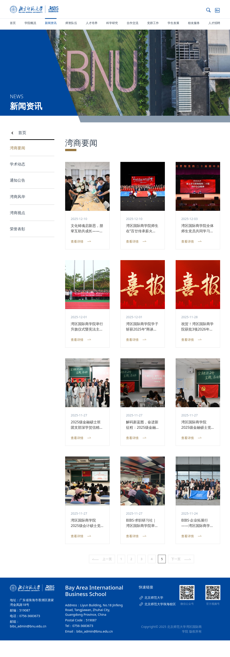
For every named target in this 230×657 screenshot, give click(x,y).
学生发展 (173, 23)
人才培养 (91, 23)
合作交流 (132, 23)
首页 (13, 23)
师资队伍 (71, 23)
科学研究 (112, 23)
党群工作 (153, 23)
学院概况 (30, 23)
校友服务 (194, 23)
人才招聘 (214, 23)
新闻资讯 (51, 23)
